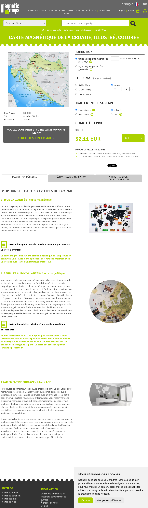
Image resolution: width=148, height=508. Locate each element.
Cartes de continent (61, 10)
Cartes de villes (9, 501)
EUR (145, 4)
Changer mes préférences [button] (109, 500)
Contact (44, 505)
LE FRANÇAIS (129, 4)
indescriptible (87, 110)
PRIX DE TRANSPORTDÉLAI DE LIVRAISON (118, 178)
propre (117, 85)
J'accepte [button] (85, 500)
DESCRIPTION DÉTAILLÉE (24, 176)
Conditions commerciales (53, 493)
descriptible (86, 114)
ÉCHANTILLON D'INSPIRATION (71, 176)
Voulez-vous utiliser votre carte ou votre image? (36, 134)
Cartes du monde (36, 10)
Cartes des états (86, 10)
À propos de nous (49, 502)
